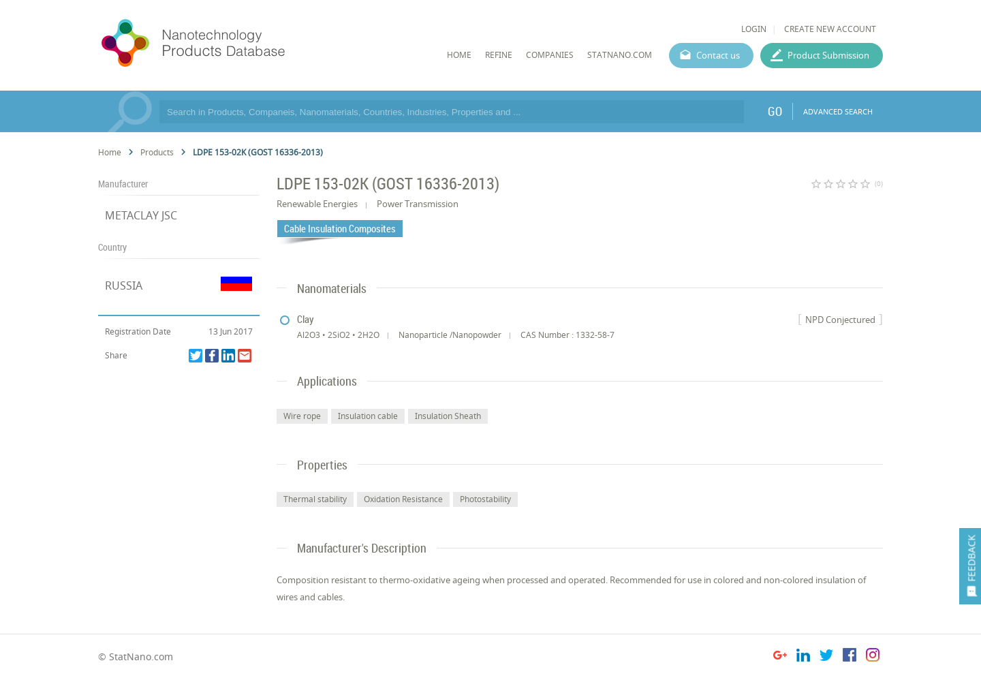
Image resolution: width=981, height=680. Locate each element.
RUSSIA (123, 285)
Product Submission (828, 55)
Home (109, 152)
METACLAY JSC (141, 215)
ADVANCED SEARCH (838, 111)
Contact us (718, 55)
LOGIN (753, 29)
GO (775, 111)
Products (157, 152)
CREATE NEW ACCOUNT (830, 29)
